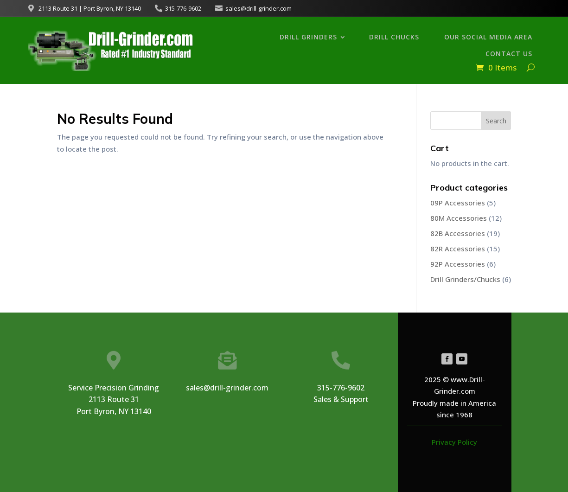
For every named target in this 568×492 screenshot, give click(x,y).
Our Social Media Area (488, 36)
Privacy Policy (454, 442)
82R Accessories (457, 248)
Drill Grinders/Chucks (465, 279)
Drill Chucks (394, 36)
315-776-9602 (183, 8)
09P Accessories (457, 202)
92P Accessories (457, 263)
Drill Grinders (308, 36)
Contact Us (508, 53)
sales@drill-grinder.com (258, 8)
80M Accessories (458, 218)
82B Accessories (457, 233)
